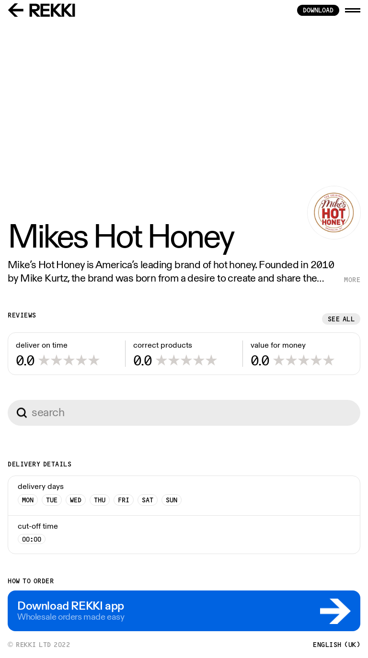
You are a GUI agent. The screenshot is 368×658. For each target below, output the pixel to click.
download (318, 10)
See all (341, 319)
